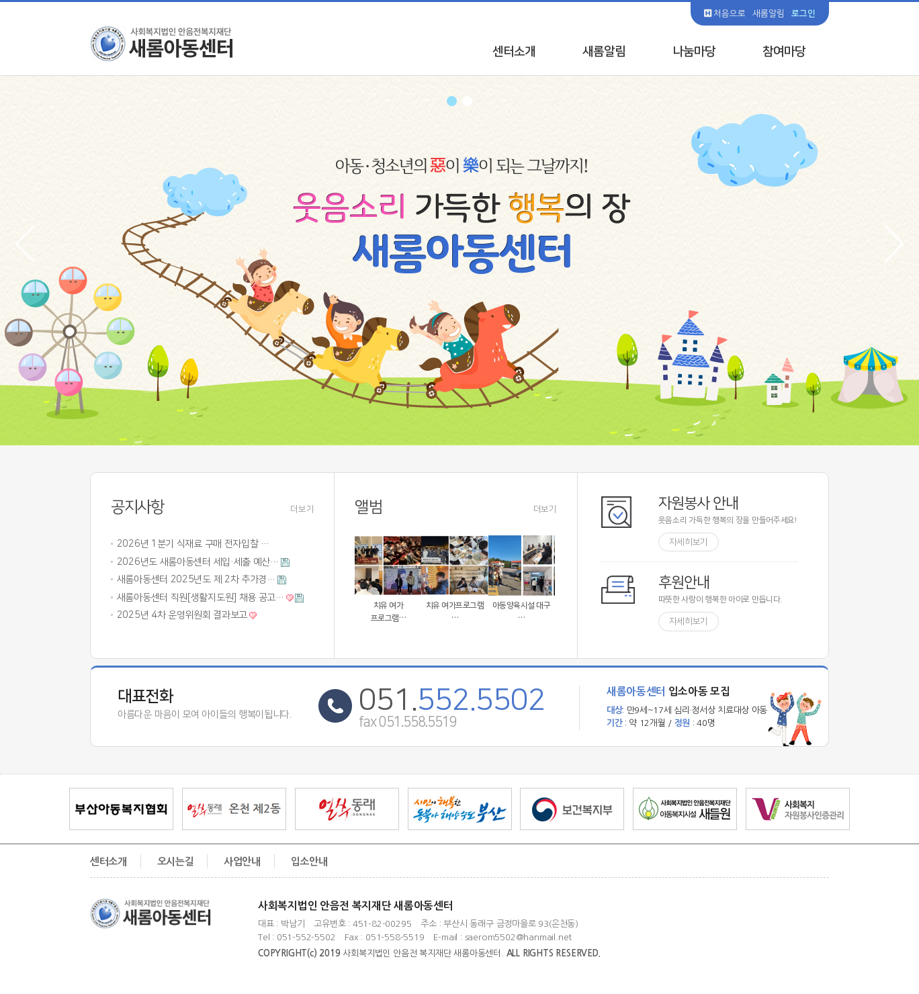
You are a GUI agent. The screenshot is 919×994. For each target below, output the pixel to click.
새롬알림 (768, 13)
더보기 (302, 509)
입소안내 (309, 861)
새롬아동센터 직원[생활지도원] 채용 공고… (200, 597)
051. (452, 700)
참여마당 (783, 51)
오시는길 (175, 861)
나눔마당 (693, 51)
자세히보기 (689, 542)
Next (886, 244)
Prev (34, 244)
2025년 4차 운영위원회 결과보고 (182, 616)
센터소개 (513, 51)
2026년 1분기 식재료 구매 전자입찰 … (193, 544)
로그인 (803, 13)
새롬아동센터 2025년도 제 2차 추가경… (196, 580)
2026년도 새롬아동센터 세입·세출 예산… (198, 562)
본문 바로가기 (0, 0)
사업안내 (242, 861)
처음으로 (725, 13)
